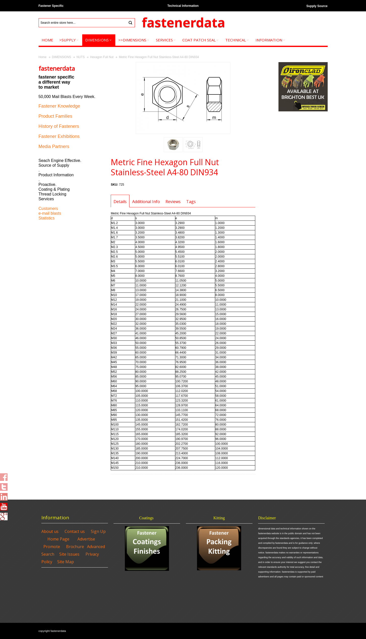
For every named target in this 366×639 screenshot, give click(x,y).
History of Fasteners (59, 126)
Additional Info (146, 201)
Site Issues (69, 554)
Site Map (65, 561)
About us (50, 531)
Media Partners (54, 146)
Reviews (173, 201)
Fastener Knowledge (59, 106)
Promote (51, 546)
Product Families (55, 116)
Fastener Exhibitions (59, 136)
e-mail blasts (50, 213)
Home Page (58, 539)
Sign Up (98, 531)
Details (120, 201)
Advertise (86, 539)
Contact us (75, 531)
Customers (48, 208)
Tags (191, 201)
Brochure (75, 546)
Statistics (47, 218)
